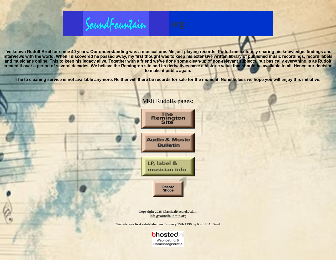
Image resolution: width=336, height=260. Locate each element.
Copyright (146, 211)
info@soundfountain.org (168, 216)
